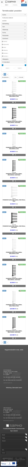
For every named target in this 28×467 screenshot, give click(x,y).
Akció (4, 47)
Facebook (16, 461)
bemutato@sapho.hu (8, 420)
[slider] (2, 65)
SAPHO (5, 41)
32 (16, 77)
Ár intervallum (6, 62)
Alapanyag (5, 29)
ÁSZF (4, 459)
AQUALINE (6, 44)
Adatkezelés (10, 459)
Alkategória (5, 59)
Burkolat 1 (5, 53)
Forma (4, 32)
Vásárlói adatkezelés (20, 459)
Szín (3, 26)
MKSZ (20, 458)
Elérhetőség (5, 23)
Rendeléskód (5, 77)
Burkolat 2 (5, 56)
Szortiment (5, 38)
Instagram (7, 461)
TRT (16, 458)
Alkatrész (5, 50)
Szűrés (4, 14)
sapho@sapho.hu (7, 382)
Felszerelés (5, 35)
